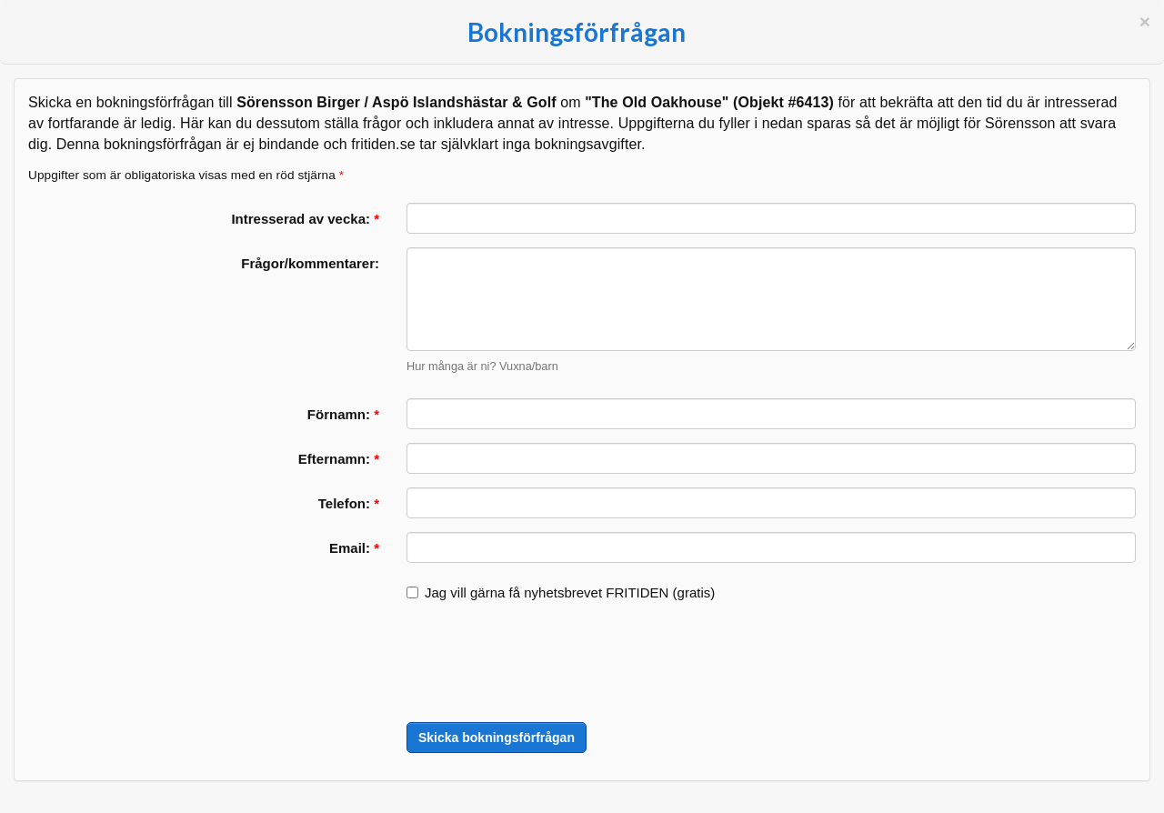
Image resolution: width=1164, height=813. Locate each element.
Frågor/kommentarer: (310, 263)
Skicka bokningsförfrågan (496, 737)
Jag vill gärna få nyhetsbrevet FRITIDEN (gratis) (560, 592)
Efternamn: (338, 459)
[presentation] (544, 663)
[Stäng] (1144, 21)
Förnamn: (343, 414)
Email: (354, 548)
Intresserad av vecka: (305, 218)
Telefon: (348, 503)
